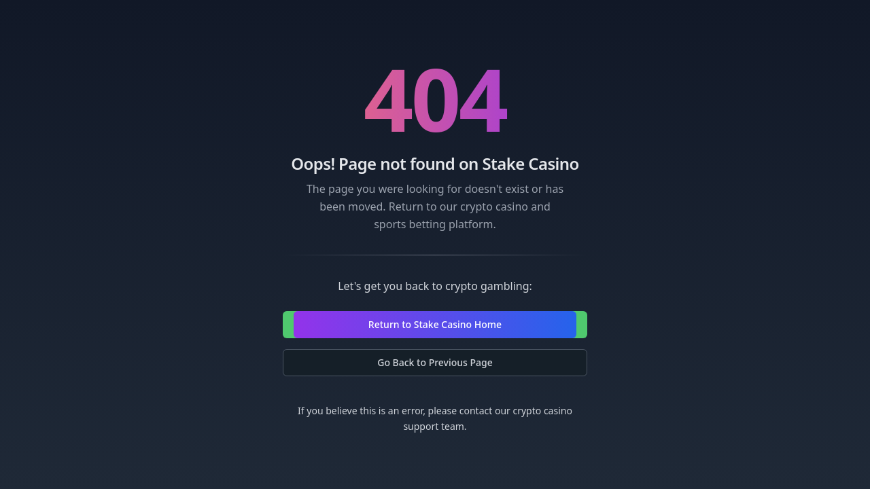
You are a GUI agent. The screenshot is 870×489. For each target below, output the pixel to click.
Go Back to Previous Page (435, 362)
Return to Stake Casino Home (435, 324)
